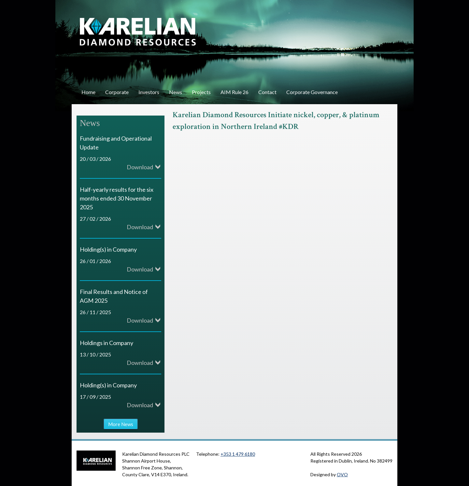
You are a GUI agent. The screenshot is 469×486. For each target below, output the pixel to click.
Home (88, 92)
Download (140, 167)
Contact (267, 92)
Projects (201, 92)
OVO (342, 474)
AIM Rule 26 (234, 92)
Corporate (117, 92)
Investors (148, 92)
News (175, 92)
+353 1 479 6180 (237, 454)
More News (120, 424)
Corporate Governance (312, 92)
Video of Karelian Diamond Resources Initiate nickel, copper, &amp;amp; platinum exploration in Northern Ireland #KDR (277, 195)
